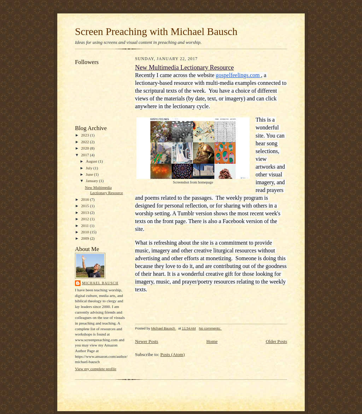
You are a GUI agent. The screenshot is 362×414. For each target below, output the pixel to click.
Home (212, 341)
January (92, 181)
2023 (85, 135)
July (89, 168)
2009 (85, 238)
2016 (85, 199)
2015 (85, 206)
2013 (85, 212)
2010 (85, 232)
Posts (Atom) (172, 354)
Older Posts (276, 341)
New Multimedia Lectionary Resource (184, 67)
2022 (85, 142)
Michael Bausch (100, 283)
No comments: (210, 328)
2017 (85, 155)
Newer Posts (146, 341)
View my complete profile (95, 369)
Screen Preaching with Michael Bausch (156, 31)
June (90, 174)
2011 (85, 225)
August (92, 161)
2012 (85, 219)
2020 (85, 148)
